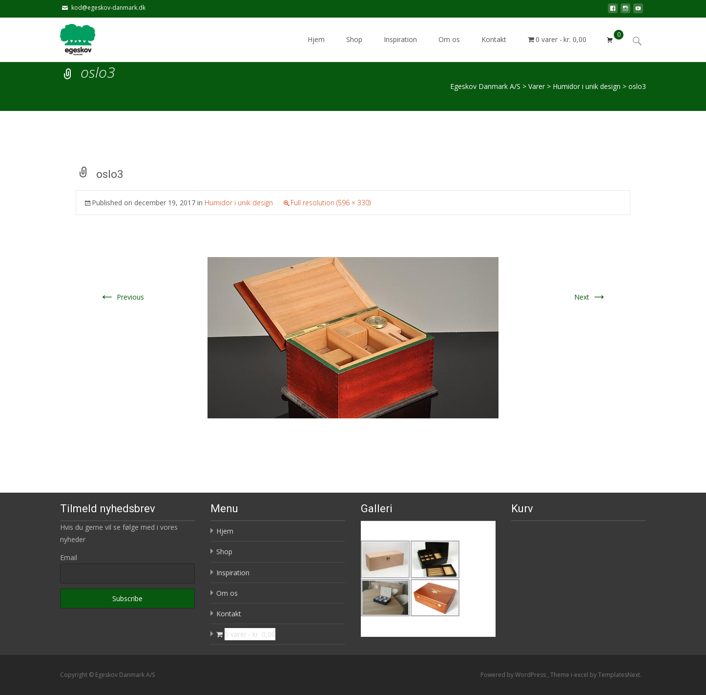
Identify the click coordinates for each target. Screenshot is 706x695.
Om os (449, 48)
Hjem (316, 48)
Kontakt (493, 48)
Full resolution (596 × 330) (331, 202)
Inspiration (400, 48)
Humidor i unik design (239, 202)
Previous (121, 297)
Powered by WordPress (513, 675)
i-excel (580, 675)
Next (590, 297)
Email (68, 557)
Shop (354, 48)
